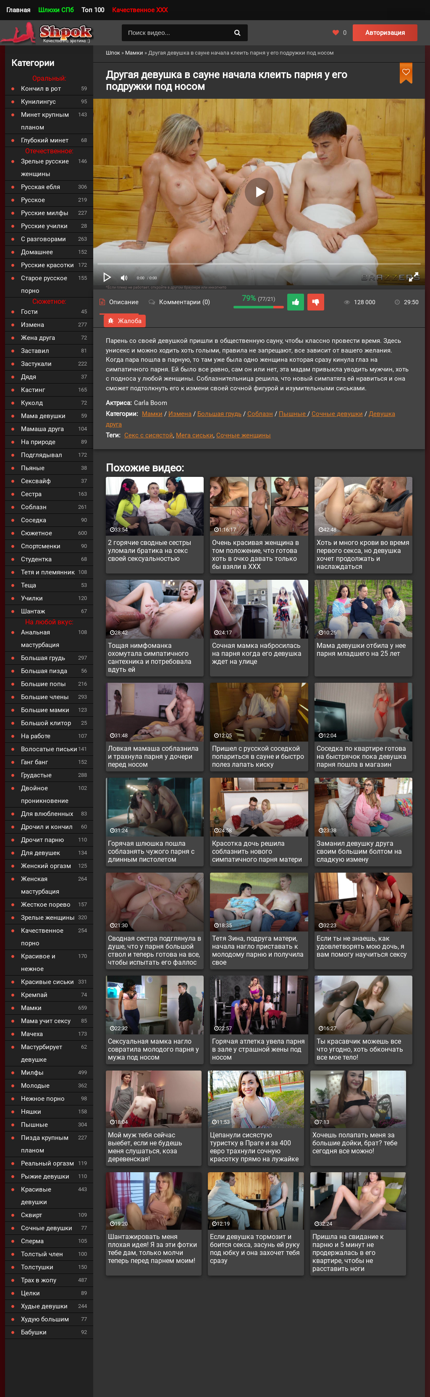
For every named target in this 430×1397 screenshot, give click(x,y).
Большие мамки (45, 710)
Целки (30, 1293)
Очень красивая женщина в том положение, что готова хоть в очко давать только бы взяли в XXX (255, 555)
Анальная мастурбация (40, 639)
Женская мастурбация (40, 885)
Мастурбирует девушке (41, 1053)
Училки (32, 598)
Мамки (152, 414)
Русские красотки (47, 265)
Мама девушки (43, 416)
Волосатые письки (49, 749)
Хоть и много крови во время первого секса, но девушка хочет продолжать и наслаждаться (363, 555)
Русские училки (44, 226)
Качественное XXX (140, 10)
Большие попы (43, 684)
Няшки (31, 1111)
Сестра (31, 494)
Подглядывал (41, 455)
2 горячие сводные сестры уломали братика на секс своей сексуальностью (149, 551)
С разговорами (43, 239)
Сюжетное (36, 533)
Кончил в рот (41, 88)
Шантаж (33, 611)
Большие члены (45, 697)
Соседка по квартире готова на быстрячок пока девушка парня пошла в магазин (361, 756)
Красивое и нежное (38, 962)
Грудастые (36, 775)
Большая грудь (219, 414)
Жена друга (38, 338)
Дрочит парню (42, 840)
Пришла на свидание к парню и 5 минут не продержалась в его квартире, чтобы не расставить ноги (348, 1253)
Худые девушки (44, 1306)
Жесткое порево (46, 904)
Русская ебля (40, 187)
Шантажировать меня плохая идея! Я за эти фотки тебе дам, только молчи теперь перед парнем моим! (152, 1249)
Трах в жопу (38, 1280)
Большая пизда (44, 671)
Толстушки (37, 1267)
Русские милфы (44, 213)
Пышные (293, 414)
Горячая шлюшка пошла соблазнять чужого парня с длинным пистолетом (151, 851)
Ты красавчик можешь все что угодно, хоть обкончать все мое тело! (360, 1049)
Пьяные (33, 468)
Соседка (33, 520)
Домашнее (37, 252)
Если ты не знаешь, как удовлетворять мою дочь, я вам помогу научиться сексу (362, 946)
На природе (38, 442)
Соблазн (260, 414)
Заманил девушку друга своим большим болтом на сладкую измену (359, 851)
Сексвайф (36, 481)
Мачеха (32, 1034)
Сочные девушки (337, 414)
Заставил (35, 351)
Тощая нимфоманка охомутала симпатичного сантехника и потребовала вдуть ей (149, 658)
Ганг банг (34, 762)
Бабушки (34, 1332)
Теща (28, 585)
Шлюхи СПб (55, 10)
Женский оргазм (46, 866)
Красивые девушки (36, 1196)
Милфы (32, 1072)
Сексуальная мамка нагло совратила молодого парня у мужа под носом (153, 1049)
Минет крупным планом (45, 121)
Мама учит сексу (46, 1021)
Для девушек (40, 853)
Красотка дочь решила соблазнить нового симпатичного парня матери (257, 851)
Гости (29, 312)
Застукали (36, 364)
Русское (33, 200)
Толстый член (42, 1254)
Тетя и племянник (48, 572)
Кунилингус (38, 101)
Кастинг (33, 390)
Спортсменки (40, 546)
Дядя (28, 377)
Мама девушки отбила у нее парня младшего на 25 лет (361, 650)
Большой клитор (46, 723)
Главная (18, 10)
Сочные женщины (243, 435)
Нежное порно (43, 1098)
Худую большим (45, 1319)
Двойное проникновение (44, 794)
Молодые (35, 1085)
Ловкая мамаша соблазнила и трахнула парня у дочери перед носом (153, 756)
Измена (179, 414)
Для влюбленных (47, 814)
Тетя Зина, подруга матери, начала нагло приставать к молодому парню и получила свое (258, 950)
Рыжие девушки (45, 1176)
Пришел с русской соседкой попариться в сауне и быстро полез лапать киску (258, 756)
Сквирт (31, 1215)
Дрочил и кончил (47, 827)
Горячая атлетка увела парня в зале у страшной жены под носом (258, 1049)
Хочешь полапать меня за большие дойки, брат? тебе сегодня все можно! (354, 1143)
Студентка (36, 559)
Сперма (32, 1241)
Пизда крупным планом (44, 1144)
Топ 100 (92, 10)
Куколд (32, 403)
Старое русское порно (44, 284)
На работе (35, 736)
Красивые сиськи (47, 982)
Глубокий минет (44, 140)
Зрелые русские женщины (45, 168)
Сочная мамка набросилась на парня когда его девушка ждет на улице (257, 654)
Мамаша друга (42, 429)
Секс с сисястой (148, 435)
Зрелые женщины (48, 917)
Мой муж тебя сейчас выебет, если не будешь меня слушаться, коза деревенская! (145, 1147)
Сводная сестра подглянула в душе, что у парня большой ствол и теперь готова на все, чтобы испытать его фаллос (154, 950)
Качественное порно (42, 937)
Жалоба (125, 321)
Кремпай (34, 995)
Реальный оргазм (47, 1163)
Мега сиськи (194, 435)
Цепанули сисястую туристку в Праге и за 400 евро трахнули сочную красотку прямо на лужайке (254, 1147)
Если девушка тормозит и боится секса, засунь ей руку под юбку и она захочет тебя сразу (255, 1249)
